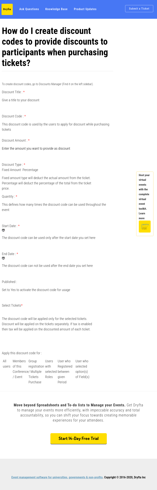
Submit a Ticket (139, 8)
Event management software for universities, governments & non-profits (57, 477)
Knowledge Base (56, 9)
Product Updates (85, 9)
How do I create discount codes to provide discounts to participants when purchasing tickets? (55, 47)
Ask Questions (29, 9)
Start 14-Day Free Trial (79, 438)
